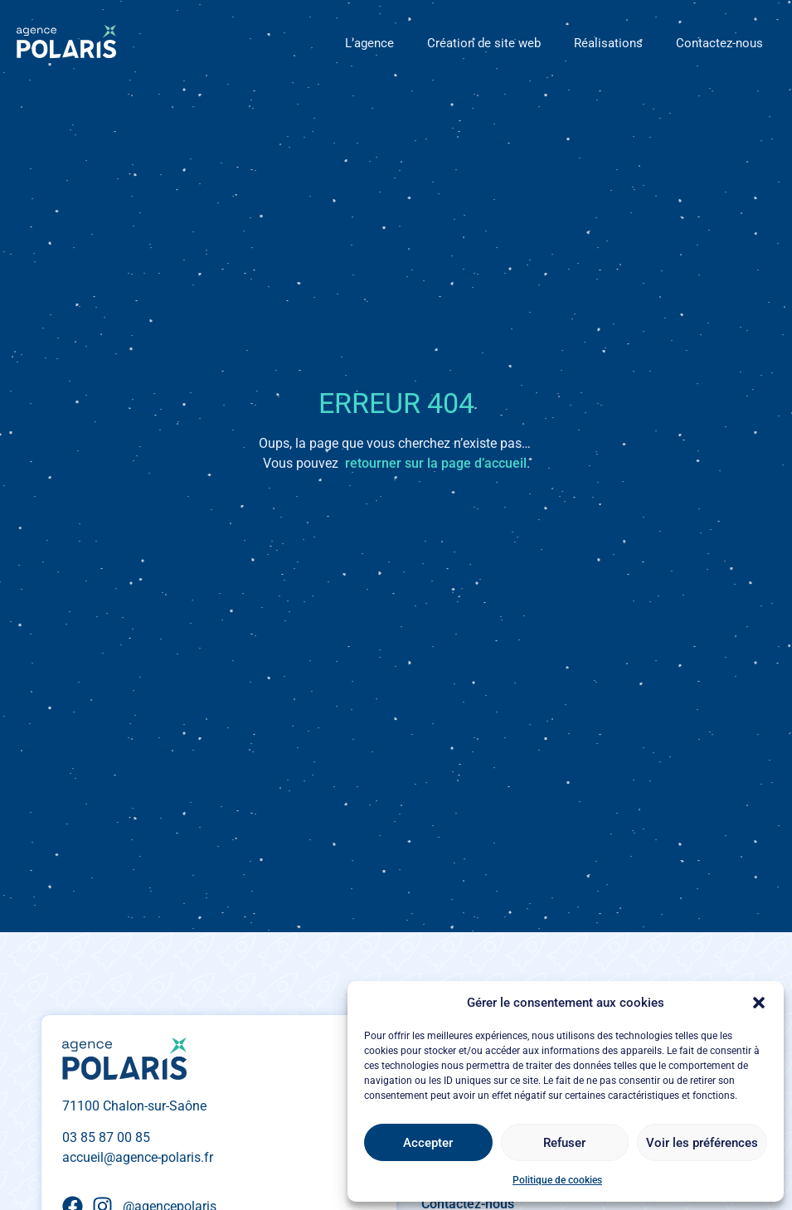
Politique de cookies (557, 1180)
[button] (759, 1002)
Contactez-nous (719, 43)
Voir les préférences (702, 1142)
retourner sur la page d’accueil (436, 463)
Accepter (428, 1142)
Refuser (564, 1142)
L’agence (369, 43)
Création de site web (484, 43)
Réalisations (608, 43)
